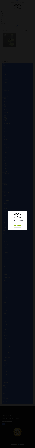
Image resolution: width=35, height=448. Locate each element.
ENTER (17, 225)
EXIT (17, 227)
